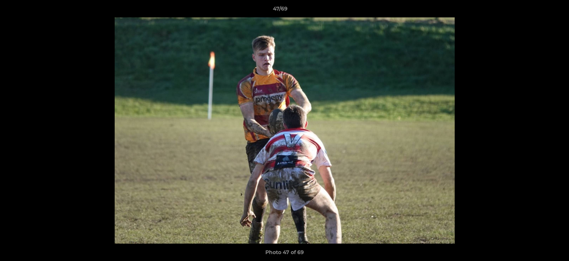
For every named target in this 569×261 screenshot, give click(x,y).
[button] (538, 10)
